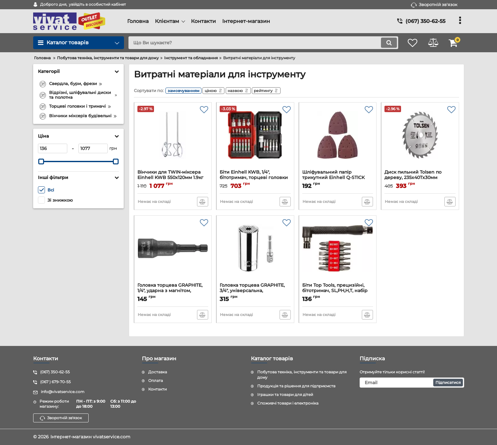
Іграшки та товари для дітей (285, 394)
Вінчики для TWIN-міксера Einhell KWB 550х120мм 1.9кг (172, 179)
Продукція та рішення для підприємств (296, 386)
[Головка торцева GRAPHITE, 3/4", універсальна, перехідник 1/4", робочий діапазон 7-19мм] (255, 252)
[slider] (41, 161)
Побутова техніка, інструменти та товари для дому (302, 375)
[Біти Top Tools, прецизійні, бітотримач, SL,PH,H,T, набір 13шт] (337, 252)
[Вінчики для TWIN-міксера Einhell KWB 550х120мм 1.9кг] (172, 139)
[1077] (93, 148)
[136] (52, 148)
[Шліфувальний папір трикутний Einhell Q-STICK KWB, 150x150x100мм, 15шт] (337, 139)
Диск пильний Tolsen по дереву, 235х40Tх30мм (420, 179)
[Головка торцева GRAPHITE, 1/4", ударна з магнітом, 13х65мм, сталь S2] (172, 252)
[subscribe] (412, 382)
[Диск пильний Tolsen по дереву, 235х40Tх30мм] (420, 139)
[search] (260, 42)
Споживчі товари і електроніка (287, 403)
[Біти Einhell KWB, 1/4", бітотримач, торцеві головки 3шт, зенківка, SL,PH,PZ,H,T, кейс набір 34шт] (255, 139)
